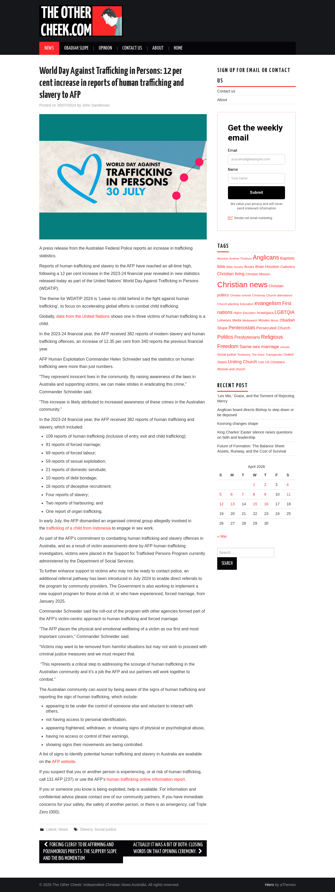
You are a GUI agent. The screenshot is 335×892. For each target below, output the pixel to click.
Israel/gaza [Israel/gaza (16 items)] (265, 313)
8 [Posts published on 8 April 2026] (254, 494)
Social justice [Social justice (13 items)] (226, 354)
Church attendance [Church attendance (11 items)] (279, 295)
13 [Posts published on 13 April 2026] (233, 504)
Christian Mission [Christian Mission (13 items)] (257, 274)
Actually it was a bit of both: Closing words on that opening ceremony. (168, 848)
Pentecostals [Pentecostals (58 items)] (242, 327)
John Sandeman (96, 105)
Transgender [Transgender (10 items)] (274, 354)
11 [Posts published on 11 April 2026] (289, 494)
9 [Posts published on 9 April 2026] (265, 494)
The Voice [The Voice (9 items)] (258, 354)
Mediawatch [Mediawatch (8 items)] (249, 320)
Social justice (105, 829)
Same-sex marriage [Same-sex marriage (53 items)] (259, 346)
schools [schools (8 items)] (285, 347)
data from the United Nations (83, 316)
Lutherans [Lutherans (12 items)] (224, 320)
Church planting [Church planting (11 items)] (228, 304)
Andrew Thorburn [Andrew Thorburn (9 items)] (241, 258)
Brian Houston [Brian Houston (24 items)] (267, 267)
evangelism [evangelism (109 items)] (268, 303)
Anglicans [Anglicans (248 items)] (266, 257)
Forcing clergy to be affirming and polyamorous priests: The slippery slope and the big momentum (80, 851)
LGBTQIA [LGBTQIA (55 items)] (284, 312)
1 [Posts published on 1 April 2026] (254, 485)
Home (178, 48)
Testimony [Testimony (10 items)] (244, 354)
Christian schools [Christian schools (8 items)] (240, 295)
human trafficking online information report (146, 779)
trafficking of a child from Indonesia (78, 528)
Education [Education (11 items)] (246, 304)
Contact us (132, 48)
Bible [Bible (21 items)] (221, 267)
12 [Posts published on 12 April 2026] (221, 504)
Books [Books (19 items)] (249, 267)
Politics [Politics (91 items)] (225, 337)
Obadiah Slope (76, 48)
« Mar (222, 536)
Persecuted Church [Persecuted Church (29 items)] (273, 328)
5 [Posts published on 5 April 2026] (220, 494)
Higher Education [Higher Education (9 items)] (244, 312)
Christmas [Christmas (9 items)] (258, 295)
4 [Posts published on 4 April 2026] (288, 485)
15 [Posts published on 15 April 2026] (255, 504)
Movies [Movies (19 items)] (264, 320)
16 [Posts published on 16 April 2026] (266, 504)
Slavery (86, 829)
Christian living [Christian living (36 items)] (230, 274)
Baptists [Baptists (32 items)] (287, 258)
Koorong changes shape (237, 423)
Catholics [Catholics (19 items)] (287, 267)
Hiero (269, 885)
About (158, 48)
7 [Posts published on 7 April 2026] (243, 494)
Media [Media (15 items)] (237, 320)
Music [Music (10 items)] (275, 320)
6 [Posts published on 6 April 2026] (232, 494)
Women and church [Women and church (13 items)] (231, 369)
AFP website (63, 761)
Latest (51, 829)
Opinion (105, 48)
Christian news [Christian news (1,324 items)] (242, 284)
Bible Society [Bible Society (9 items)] (234, 266)
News (49, 48)
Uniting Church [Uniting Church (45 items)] (242, 361)
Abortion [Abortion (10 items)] (222, 258)
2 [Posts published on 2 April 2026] (265, 485)
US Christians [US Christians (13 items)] (275, 362)
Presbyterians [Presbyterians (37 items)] (247, 337)
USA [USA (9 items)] (261, 362)
